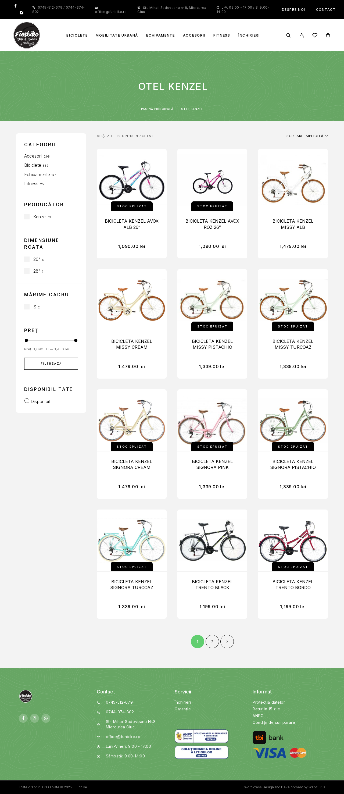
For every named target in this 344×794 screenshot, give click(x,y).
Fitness (221, 35)
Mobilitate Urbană (117, 35)
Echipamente (160, 35)
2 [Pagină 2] (212, 641)
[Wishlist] (314, 36)
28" (37, 271)
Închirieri (249, 35)
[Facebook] (15, 6)
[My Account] (301, 35)
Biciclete (77, 35)
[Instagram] (21, 13)
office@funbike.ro (111, 12)
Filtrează (51, 363)
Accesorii (194, 35)
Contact (326, 10)
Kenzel (39, 216)
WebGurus (317, 787)
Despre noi (293, 10)
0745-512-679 (51, 7)
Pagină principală (157, 109)
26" (37, 259)
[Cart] (328, 36)
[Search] (288, 35)
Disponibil (40, 401)
